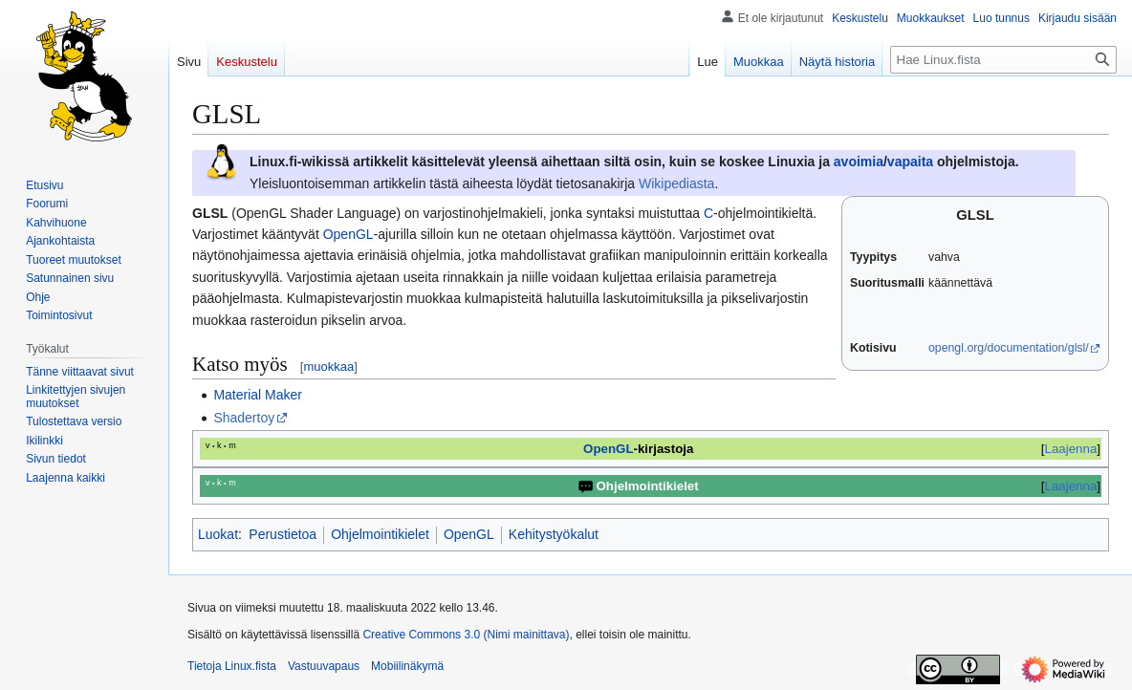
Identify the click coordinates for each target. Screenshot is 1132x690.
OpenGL (348, 234)
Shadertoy (243, 417)
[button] (65, 478)
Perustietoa (282, 534)
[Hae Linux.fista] (1003, 60)
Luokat (218, 534)
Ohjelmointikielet (380, 534)
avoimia (858, 161)
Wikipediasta (676, 183)
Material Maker (257, 394)
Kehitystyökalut (554, 534)
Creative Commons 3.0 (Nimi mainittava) (465, 634)
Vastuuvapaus (323, 666)
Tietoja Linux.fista (231, 666)
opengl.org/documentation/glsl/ (1008, 348)
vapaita (910, 161)
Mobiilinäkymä (407, 666)
